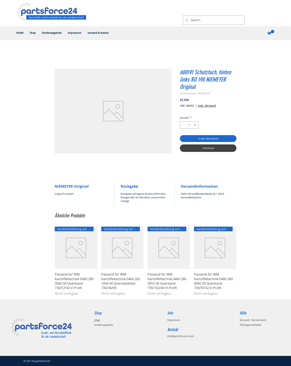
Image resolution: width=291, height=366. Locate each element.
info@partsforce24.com (180, 336)
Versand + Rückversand (253, 320)
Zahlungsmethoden (250, 324)
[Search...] (213, 20)
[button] (271, 32)
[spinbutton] (189, 124)
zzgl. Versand (207, 105)
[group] (145, 261)
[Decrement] (183, 124)
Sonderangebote (103, 324)
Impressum (173, 320)
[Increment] (195, 124)
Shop (97, 320)
